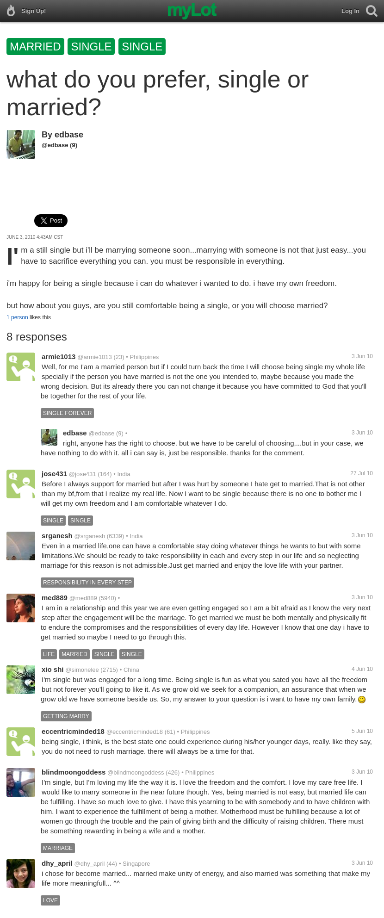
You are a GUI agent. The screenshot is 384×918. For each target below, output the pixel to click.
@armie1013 (94, 357)
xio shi (53, 669)
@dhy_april (89, 863)
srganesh (57, 536)
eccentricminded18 (73, 731)
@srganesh (89, 536)
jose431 (54, 474)
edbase (69, 134)
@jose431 (82, 474)
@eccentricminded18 (134, 731)
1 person (17, 317)
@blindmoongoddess (135, 772)
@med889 (83, 598)
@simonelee (82, 669)
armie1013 (58, 356)
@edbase (55, 145)
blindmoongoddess (73, 772)
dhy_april (57, 863)
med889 (55, 598)
